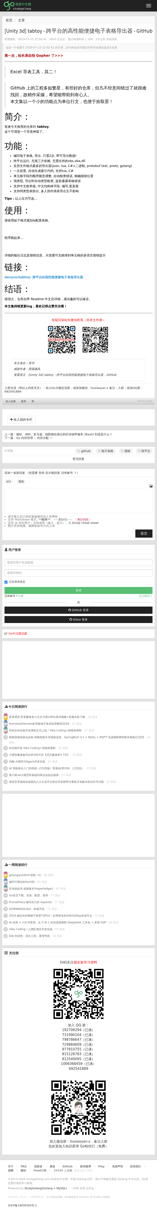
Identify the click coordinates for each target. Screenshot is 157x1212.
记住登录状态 (15, 582)
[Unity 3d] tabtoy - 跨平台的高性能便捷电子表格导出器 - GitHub (72, 375)
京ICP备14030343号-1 (22, 1205)
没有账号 (67, 473)
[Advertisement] (36, 669)
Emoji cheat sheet (85, 523)
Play (101, 1166)
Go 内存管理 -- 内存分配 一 (34, 438)
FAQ (24, 1166)
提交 (144, 533)
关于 (10, 1166)
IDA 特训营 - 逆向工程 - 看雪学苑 (29, 936)
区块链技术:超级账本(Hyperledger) (31, 888)
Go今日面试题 (17, 633)
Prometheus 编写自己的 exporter (30, 902)
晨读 (52, 1166)
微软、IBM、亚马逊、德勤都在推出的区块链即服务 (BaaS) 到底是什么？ (64, 434)
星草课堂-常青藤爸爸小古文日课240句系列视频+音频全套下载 (47, 717)
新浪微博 (85, 1166)
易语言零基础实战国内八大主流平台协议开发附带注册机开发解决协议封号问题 (56, 781)
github (84, 451)
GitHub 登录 (78, 610)
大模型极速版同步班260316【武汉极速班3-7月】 (39, 754)
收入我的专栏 (21, 419)
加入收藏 (11, 401)
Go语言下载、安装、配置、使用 (28, 895)
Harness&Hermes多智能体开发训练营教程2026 (39, 723)
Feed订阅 (40, 1170)
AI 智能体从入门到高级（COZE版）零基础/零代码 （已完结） (46, 768)
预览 (21, 481)
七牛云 (90, 1188)
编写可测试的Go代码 (22, 881)
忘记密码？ (145, 596)
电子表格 (105, 451)
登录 (41, 473)
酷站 (23, 1170)
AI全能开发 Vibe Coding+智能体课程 (32, 748)
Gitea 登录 (78, 619)
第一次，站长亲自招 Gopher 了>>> (34, 56)
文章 (21, 20)
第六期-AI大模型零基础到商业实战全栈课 (34, 775)
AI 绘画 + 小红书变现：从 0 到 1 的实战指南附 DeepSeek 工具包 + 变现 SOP (57, 922)
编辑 (8, 481)
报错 (125, 451)
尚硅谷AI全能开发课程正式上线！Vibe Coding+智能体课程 (45, 730)
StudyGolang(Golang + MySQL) (45, 1188)
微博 (23, 401)
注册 (20, 596)
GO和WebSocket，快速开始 (26, 909)
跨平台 (144, 451)
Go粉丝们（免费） (94, 1146)
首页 (9, 20)
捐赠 (10, 1170)
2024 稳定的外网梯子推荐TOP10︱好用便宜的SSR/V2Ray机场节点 (50, 915)
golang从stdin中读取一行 (25, 875)
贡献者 (38, 1166)
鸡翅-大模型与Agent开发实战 (27, 761)
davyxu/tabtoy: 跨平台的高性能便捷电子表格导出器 (44, 277)
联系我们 (135, 1166)
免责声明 (117, 1166)
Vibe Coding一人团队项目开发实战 (30, 929)
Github (67, 1166)
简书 (31, 363)
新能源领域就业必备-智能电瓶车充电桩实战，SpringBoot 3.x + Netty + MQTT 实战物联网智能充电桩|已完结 (76, 737)
